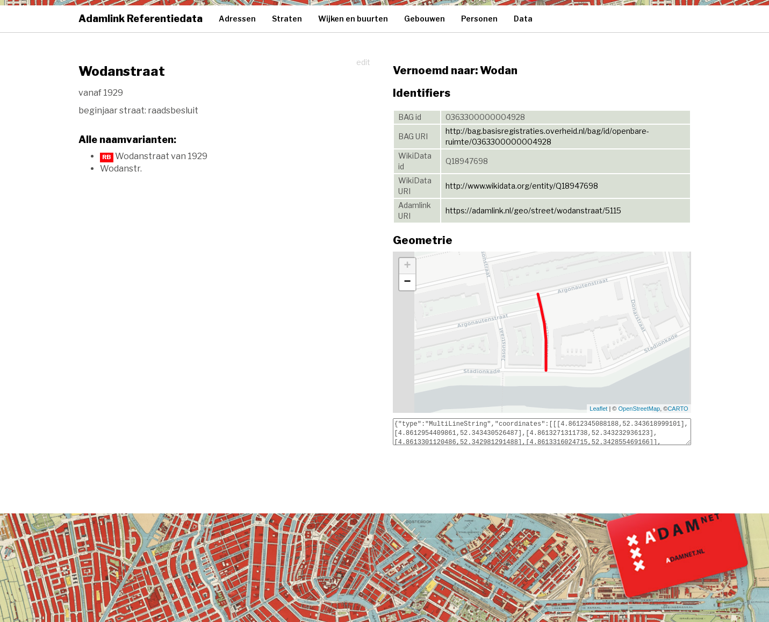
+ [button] (407, 266)
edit (363, 62)
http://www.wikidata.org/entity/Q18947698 (521, 185)
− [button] (407, 282)
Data (523, 18)
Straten (287, 18)
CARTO (677, 408)
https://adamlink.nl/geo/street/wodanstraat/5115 (533, 210)
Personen (479, 18)
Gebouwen (424, 18)
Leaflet (598, 408)
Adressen (237, 18)
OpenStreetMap (639, 408)
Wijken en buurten (353, 18)
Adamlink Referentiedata (140, 18)
